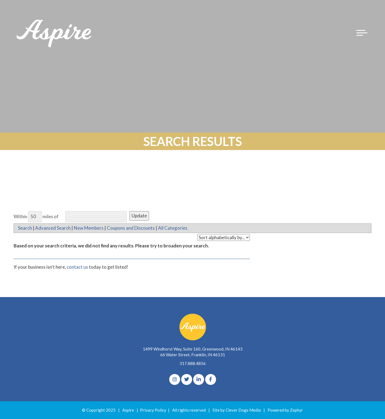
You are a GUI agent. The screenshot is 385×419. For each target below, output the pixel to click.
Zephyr (296, 410)
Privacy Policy (153, 410)
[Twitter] (186, 379)
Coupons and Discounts (131, 228)
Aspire (128, 410)
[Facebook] (210, 379)
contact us (77, 267)
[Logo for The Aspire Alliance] (54, 33)
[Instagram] (174, 379)
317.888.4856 (193, 363)
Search (25, 228)
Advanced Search (53, 228)
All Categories (172, 228)
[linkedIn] (198, 379)
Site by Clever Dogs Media (237, 410)
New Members (89, 228)
